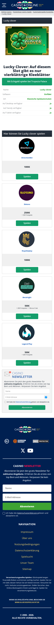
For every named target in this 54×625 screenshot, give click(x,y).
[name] (27, 391)
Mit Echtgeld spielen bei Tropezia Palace (27, 81)
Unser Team (27, 562)
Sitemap (27, 569)
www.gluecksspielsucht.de (27, 602)
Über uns (27, 538)
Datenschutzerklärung (23, 402)
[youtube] (30, 451)
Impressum (27, 531)
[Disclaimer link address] (21, 441)
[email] (24, 397)
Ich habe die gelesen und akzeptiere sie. (28, 402)
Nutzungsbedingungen (27, 544)
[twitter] (23, 451)
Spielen (27, 176)
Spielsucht (27, 556)
